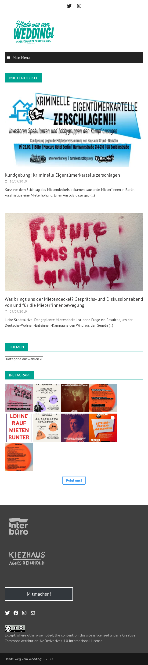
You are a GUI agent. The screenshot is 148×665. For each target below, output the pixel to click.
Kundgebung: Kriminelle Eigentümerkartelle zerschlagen (62, 175)
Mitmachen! (39, 594)
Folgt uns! (74, 480)
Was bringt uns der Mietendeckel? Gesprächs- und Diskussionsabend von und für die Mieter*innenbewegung (74, 302)
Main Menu (21, 57)
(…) (92, 195)
